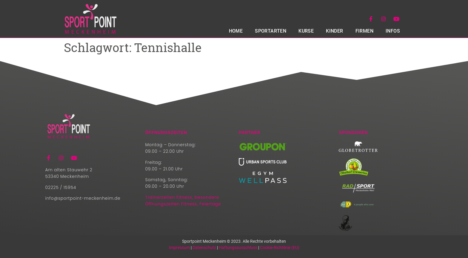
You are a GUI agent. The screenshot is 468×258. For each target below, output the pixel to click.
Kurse (306, 31)
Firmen (364, 31)
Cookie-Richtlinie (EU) (279, 247)
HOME (236, 31)
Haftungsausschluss (238, 247)
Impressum (179, 247)
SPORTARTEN (270, 31)
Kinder (334, 31)
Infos (393, 31)
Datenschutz (204, 247)
